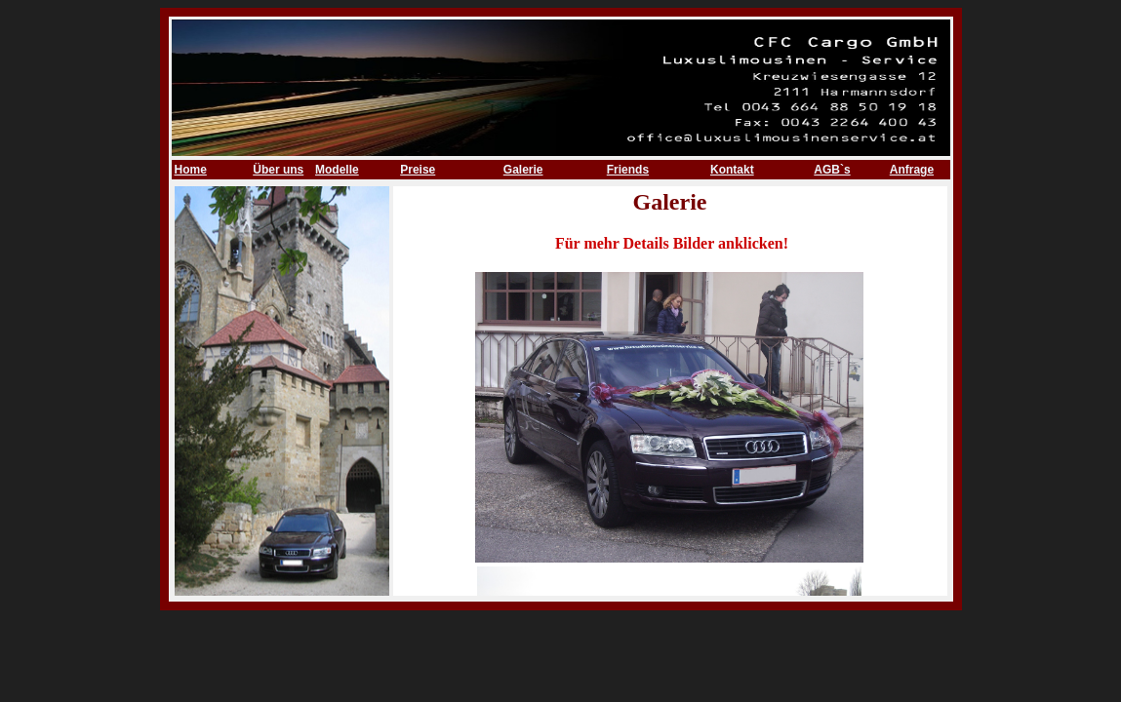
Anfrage (912, 169)
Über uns (278, 169)
